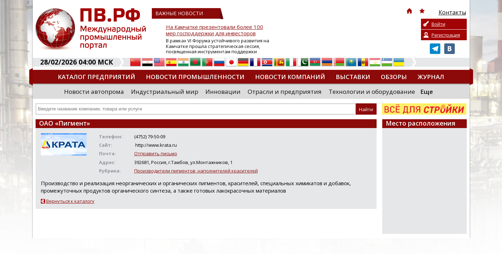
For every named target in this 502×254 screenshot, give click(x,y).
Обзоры (394, 77)
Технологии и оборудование (372, 91)
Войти (438, 24)
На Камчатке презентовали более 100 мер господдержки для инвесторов (214, 30)
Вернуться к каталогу (70, 201)
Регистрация (446, 35)
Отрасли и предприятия (285, 91)
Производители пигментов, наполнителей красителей (196, 171)
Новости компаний (290, 77)
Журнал (430, 77)
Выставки (353, 77)
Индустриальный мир (164, 91)
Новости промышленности (195, 77)
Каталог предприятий (96, 77)
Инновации (223, 91)
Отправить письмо (155, 153)
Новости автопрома (94, 91)
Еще (426, 91)
